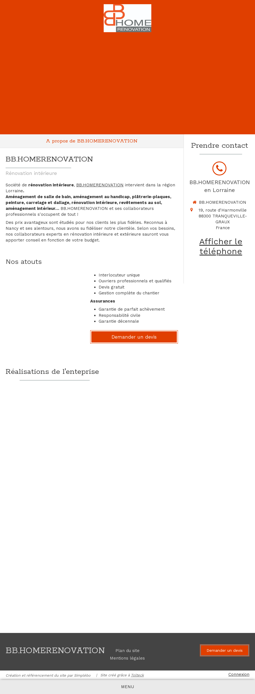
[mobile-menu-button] (127, 687)
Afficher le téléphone (220, 246)
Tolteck (137, 675)
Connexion (238, 674)
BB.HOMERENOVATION (100, 184)
